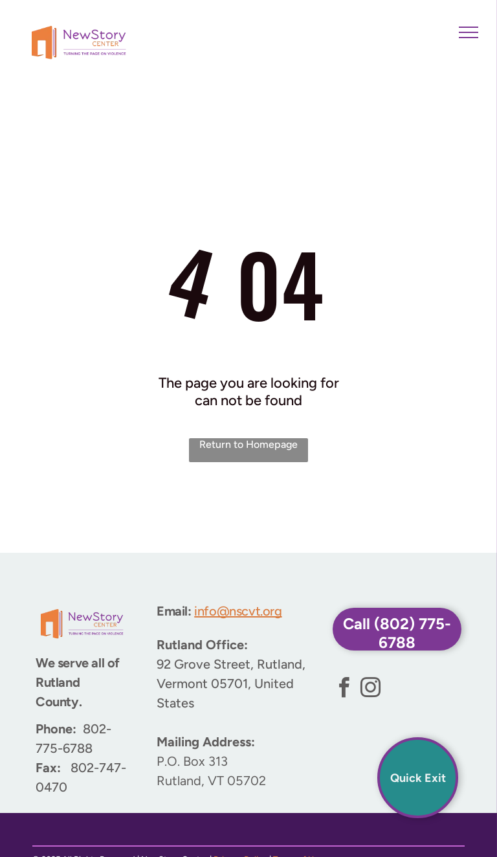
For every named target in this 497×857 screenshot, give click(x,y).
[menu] (468, 32)
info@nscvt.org (238, 611)
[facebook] (344, 689)
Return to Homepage (248, 444)
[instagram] (370, 689)
